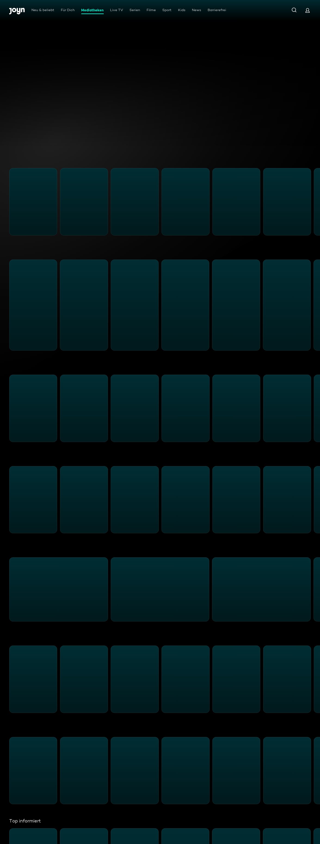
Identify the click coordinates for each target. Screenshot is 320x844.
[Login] (307, 10)
